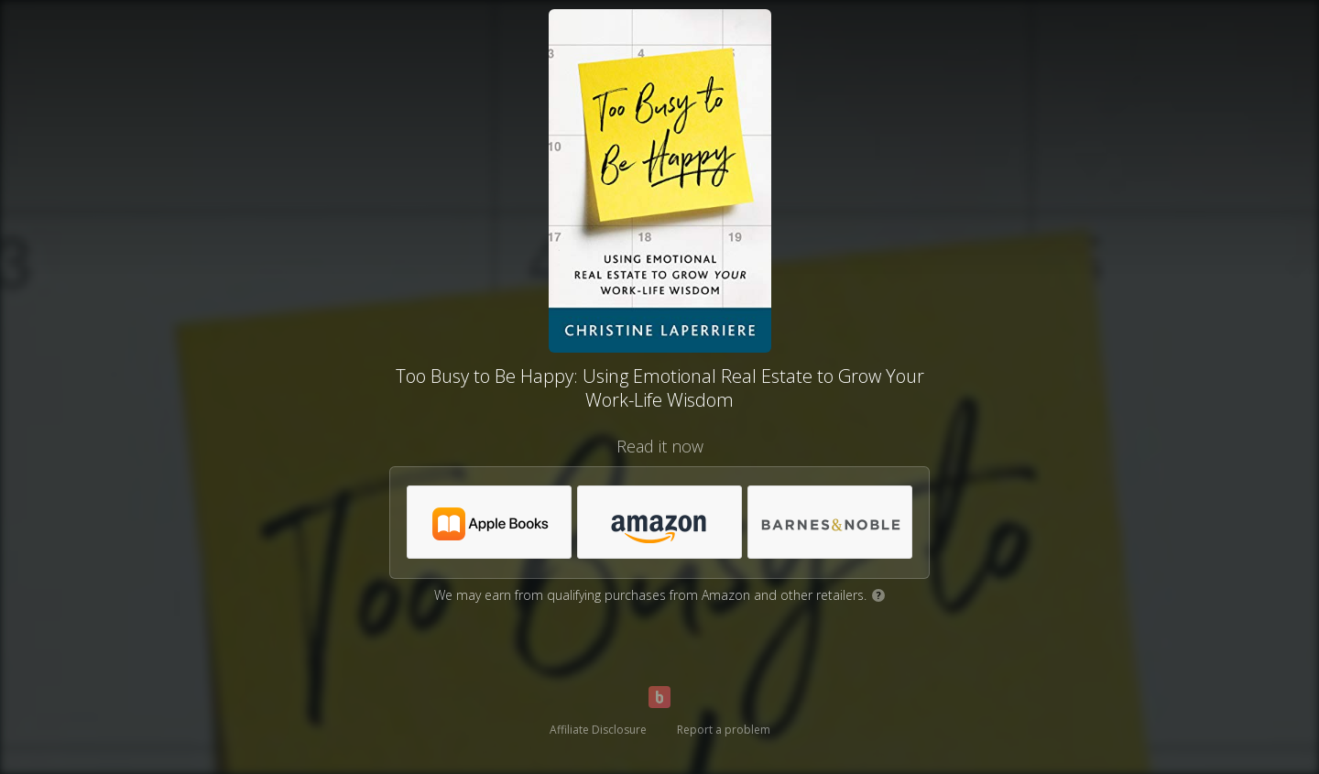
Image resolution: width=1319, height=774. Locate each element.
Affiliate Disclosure (598, 729)
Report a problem (723, 729)
